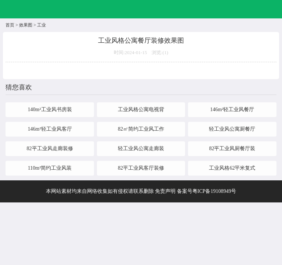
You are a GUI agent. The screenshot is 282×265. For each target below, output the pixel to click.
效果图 (25, 25)
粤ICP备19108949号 (214, 191)
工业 (41, 25)
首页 (10, 25)
